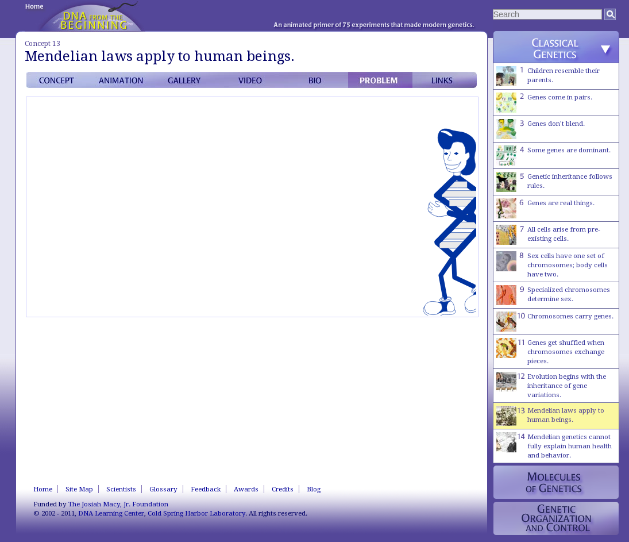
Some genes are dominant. (553, 155)
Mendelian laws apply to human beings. (550, 416)
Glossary (163, 489)
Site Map (79, 489)
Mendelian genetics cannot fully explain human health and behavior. (554, 445)
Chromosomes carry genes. (554, 322)
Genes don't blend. (540, 129)
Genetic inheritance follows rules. (554, 182)
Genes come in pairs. (544, 103)
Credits (283, 489)
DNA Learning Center (111, 513)
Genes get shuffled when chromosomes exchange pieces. (550, 351)
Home (42, 489)
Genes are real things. (545, 208)
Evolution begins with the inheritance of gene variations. (551, 385)
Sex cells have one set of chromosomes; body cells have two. (552, 264)
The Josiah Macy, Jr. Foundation (118, 504)
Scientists (121, 489)
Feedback (206, 489)
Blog (314, 489)
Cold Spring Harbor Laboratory (196, 513)
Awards (246, 489)
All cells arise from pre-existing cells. (548, 235)
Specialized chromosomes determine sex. (553, 295)
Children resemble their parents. (548, 76)
